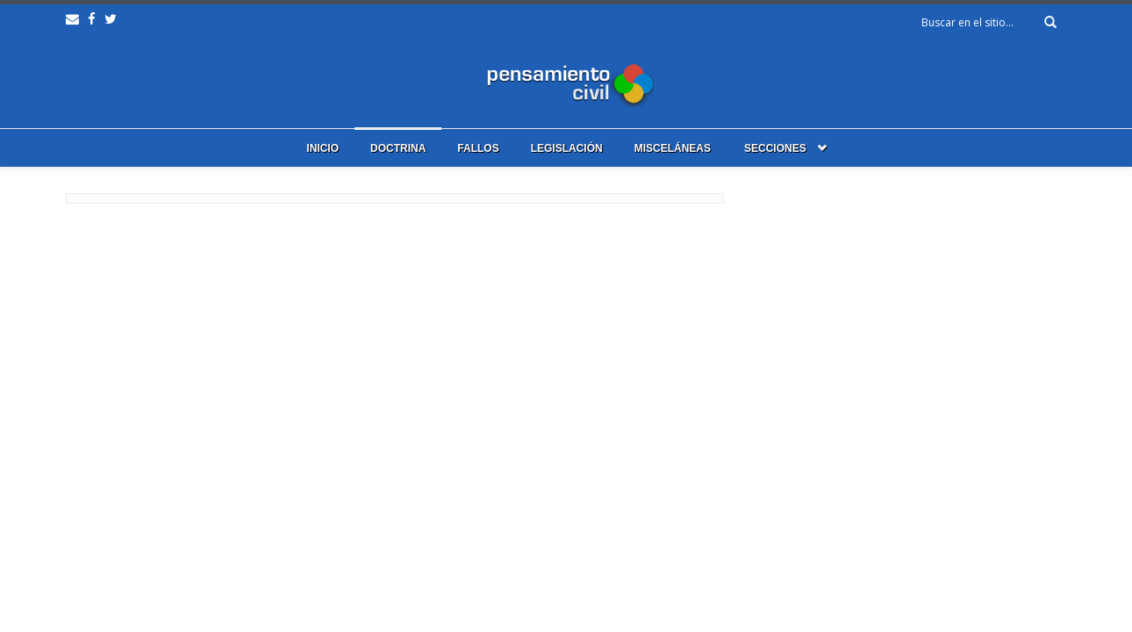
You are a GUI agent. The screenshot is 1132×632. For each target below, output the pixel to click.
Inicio (322, 148)
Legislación (567, 148)
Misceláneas (672, 148)
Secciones (775, 148)
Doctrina (398, 148)
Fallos (477, 148)
